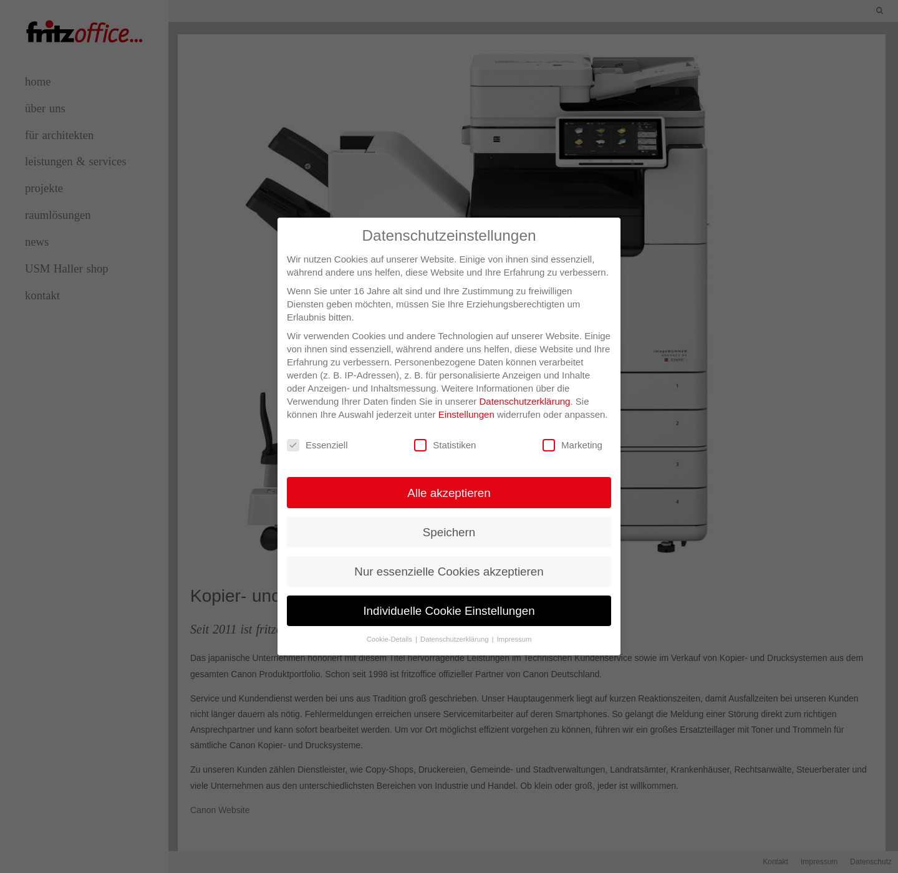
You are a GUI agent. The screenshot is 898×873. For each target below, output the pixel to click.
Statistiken (445, 445)
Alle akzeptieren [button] (448, 492)
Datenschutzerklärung (525, 401)
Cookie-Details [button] (390, 639)
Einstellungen (466, 414)
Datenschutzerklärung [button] (455, 639)
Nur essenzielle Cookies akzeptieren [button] (448, 571)
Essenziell (317, 445)
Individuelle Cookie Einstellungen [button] (448, 610)
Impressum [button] (514, 639)
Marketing (572, 445)
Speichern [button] (449, 532)
